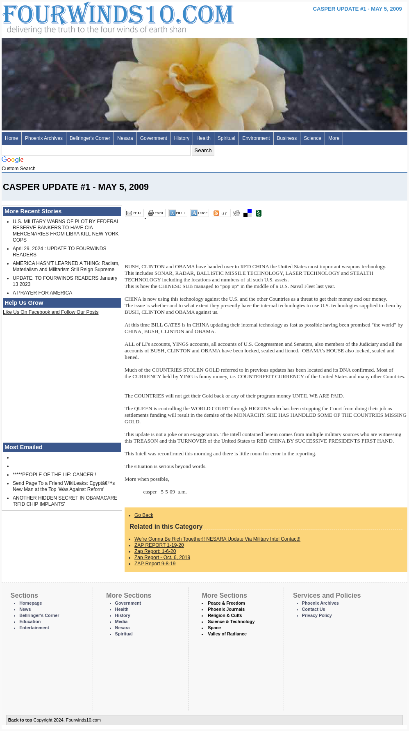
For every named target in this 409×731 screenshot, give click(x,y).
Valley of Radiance (227, 633)
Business (287, 138)
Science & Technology (231, 621)
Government (153, 138)
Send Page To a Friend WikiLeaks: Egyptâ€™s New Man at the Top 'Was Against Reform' (64, 486)
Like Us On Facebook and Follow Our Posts (50, 312)
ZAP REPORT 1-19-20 (159, 545)
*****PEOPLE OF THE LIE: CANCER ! (54, 474)
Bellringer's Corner (90, 138)
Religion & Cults (225, 615)
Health (203, 138)
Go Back (143, 515)
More (333, 138)
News (25, 609)
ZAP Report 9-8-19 (155, 564)
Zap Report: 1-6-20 (155, 551)
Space (214, 627)
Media (121, 621)
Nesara (125, 138)
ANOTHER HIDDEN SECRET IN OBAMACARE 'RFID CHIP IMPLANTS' (65, 501)
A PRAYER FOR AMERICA (42, 293)
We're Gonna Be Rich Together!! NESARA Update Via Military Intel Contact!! (217, 539)
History (181, 138)
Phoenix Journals (226, 609)
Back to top (20, 719)
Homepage (30, 603)
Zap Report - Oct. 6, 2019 (162, 557)
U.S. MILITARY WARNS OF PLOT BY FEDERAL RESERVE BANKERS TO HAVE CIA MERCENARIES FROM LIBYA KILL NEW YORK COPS (66, 231)
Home (11, 138)
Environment (256, 138)
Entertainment (34, 627)
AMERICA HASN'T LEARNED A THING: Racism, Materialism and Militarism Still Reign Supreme (66, 266)
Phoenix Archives (44, 138)
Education (30, 621)
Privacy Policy (317, 615)
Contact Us (313, 609)
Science (312, 138)
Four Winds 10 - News (84, 16)
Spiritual (226, 138)
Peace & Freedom (226, 603)
